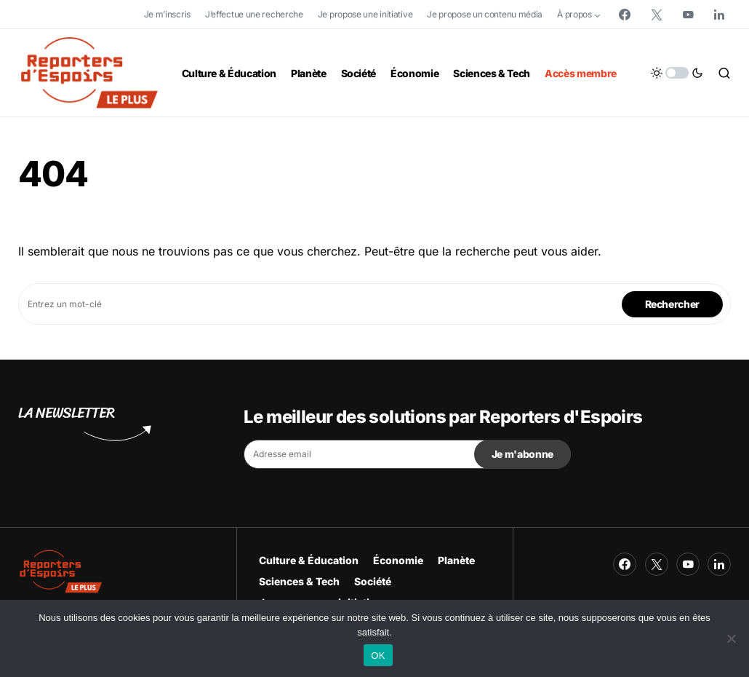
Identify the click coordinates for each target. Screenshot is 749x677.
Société (372, 581)
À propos (574, 14)
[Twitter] (656, 14)
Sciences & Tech (299, 581)
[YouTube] (688, 14)
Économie (398, 560)
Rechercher (672, 304)
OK (378, 655)
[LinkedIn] (719, 14)
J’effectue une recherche (254, 14)
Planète (456, 560)
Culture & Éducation (309, 560)
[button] (677, 72)
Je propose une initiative (365, 14)
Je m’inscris (167, 14)
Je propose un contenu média (484, 14)
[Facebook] (624, 14)
